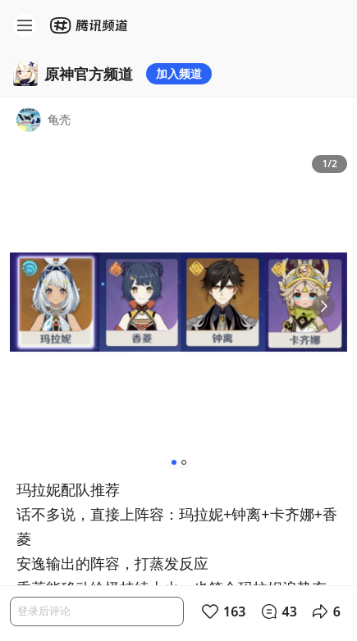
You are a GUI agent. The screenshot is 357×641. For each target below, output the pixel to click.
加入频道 (179, 73)
